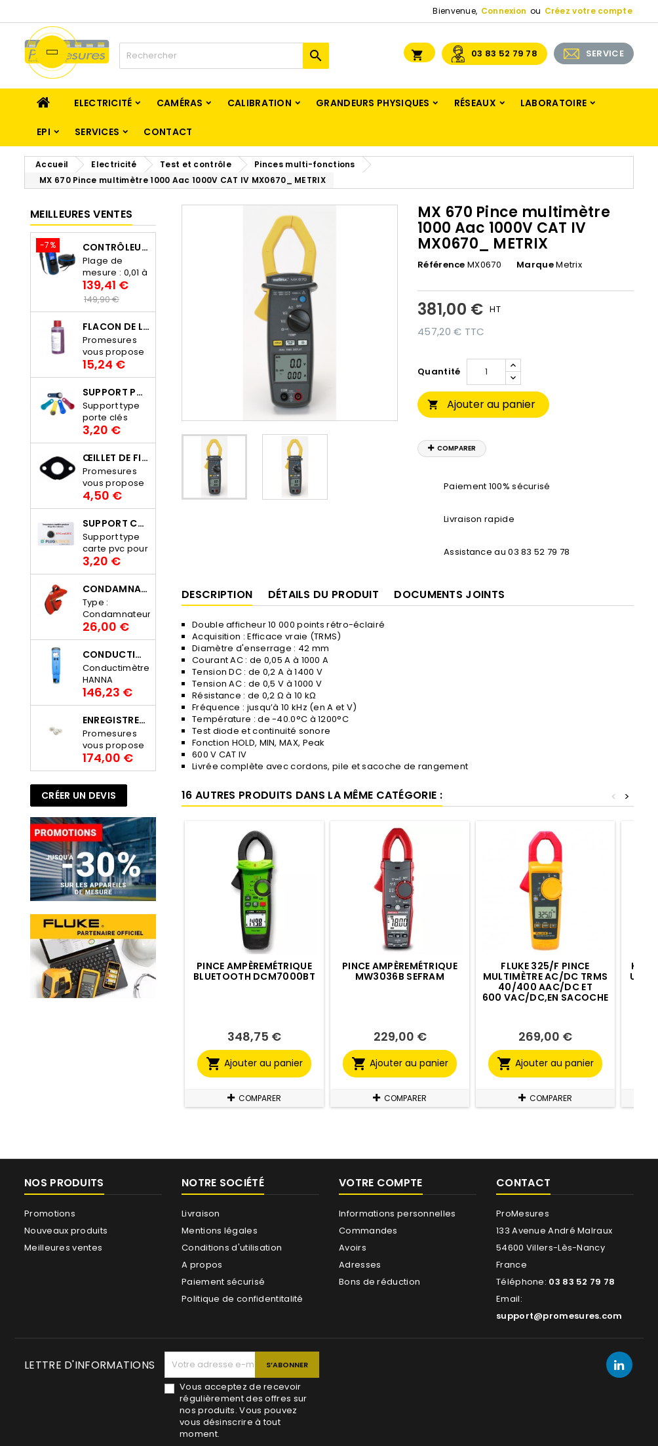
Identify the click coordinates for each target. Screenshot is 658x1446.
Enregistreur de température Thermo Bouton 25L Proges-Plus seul (116, 720)
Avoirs (352, 1247)
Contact (168, 131)
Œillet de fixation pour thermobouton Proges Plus (116, 457)
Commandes (368, 1230)
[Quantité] (486, 372)
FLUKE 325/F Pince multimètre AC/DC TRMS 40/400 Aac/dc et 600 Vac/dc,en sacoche (545, 981)
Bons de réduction (379, 1281)
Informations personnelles (397, 1213)
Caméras (180, 103)
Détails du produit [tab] (323, 594)
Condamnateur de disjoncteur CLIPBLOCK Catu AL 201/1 (116, 589)
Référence (441, 265)
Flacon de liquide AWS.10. (116, 326)
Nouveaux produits (65, 1230)
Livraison (201, 1213)
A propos (202, 1264)
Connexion (504, 10)
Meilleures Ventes (81, 214)
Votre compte (381, 1182)
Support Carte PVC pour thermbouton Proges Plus (116, 523)
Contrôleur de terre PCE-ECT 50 (116, 247)
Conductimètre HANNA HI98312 (116, 654)
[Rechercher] (224, 56)
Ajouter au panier (481, 404)
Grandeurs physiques (373, 103)
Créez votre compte (588, 10)
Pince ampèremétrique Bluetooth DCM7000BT (254, 971)
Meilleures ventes (63, 1247)
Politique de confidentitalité (242, 1299)
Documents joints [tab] (449, 594)
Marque (535, 265)
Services (97, 131)
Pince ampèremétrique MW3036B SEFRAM (399, 971)
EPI (43, 131)
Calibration (259, 103)
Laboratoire (553, 103)
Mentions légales (220, 1230)
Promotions (49, 1213)
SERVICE (605, 53)
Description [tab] (217, 594)
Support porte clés (116, 392)
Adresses (360, 1264)
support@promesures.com (559, 1316)
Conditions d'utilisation (232, 1247)
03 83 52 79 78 (504, 53)
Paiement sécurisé (223, 1281)
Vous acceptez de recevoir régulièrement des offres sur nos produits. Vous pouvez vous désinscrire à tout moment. (243, 1410)
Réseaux (475, 103)
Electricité (103, 103)
